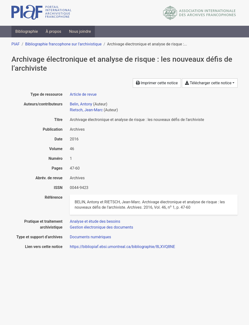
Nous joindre (80, 31)
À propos (53, 31)
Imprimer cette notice (157, 83)
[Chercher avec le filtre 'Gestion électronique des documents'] (101, 227)
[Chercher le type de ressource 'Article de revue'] (83, 94)
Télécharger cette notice (208, 83)
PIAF (15, 44)
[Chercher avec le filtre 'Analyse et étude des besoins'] (95, 221)
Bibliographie (26, 31)
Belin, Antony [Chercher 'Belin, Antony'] (81, 104)
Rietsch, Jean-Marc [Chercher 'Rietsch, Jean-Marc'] (86, 110)
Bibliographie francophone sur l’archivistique (63, 44)
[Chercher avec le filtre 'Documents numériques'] (90, 237)
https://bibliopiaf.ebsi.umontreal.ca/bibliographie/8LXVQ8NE (122, 246)
